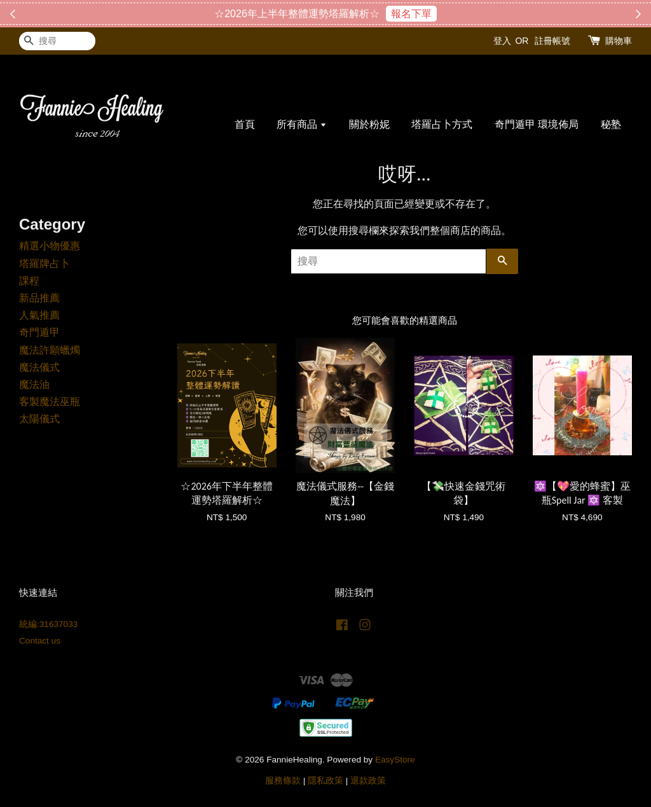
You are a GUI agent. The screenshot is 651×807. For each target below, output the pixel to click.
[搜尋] (57, 41)
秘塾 (611, 124)
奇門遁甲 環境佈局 (537, 124)
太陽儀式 (39, 418)
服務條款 (283, 780)
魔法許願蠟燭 (49, 350)
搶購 (388, 13)
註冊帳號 (552, 41)
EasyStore (395, 759)
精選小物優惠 (49, 245)
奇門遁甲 (39, 332)
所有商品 (302, 124)
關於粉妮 (369, 124)
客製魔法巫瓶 (49, 401)
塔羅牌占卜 (44, 263)
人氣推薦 (39, 315)
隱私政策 (325, 780)
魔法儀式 (39, 367)
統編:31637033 (48, 624)
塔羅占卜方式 (441, 124)
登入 (502, 41)
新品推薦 (39, 298)
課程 (29, 280)
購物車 (618, 41)
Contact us (39, 640)
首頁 (245, 124)
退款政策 (368, 780)
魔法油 (34, 384)
